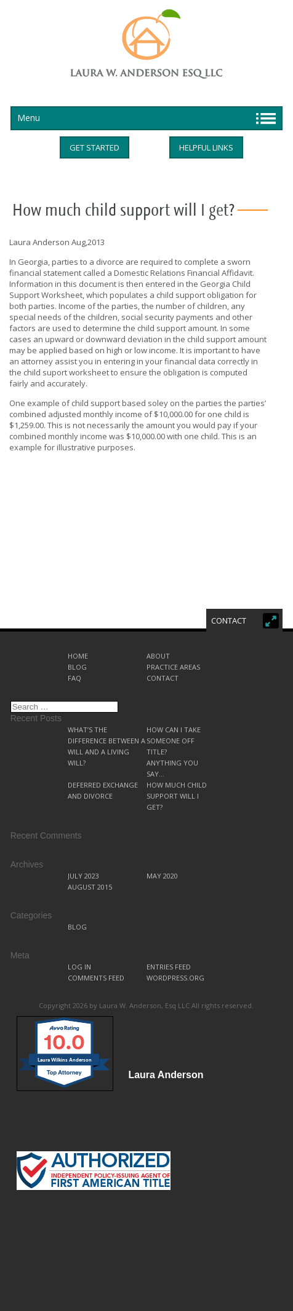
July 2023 (83, 875)
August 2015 (90, 886)
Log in (79, 966)
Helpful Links (206, 147)
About (158, 655)
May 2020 (162, 875)
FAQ (74, 678)
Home (78, 655)
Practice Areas (173, 666)
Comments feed (96, 977)
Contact (162, 678)
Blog (77, 666)
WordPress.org (175, 977)
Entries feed (168, 966)
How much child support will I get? (176, 796)
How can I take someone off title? (173, 740)
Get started (94, 147)
